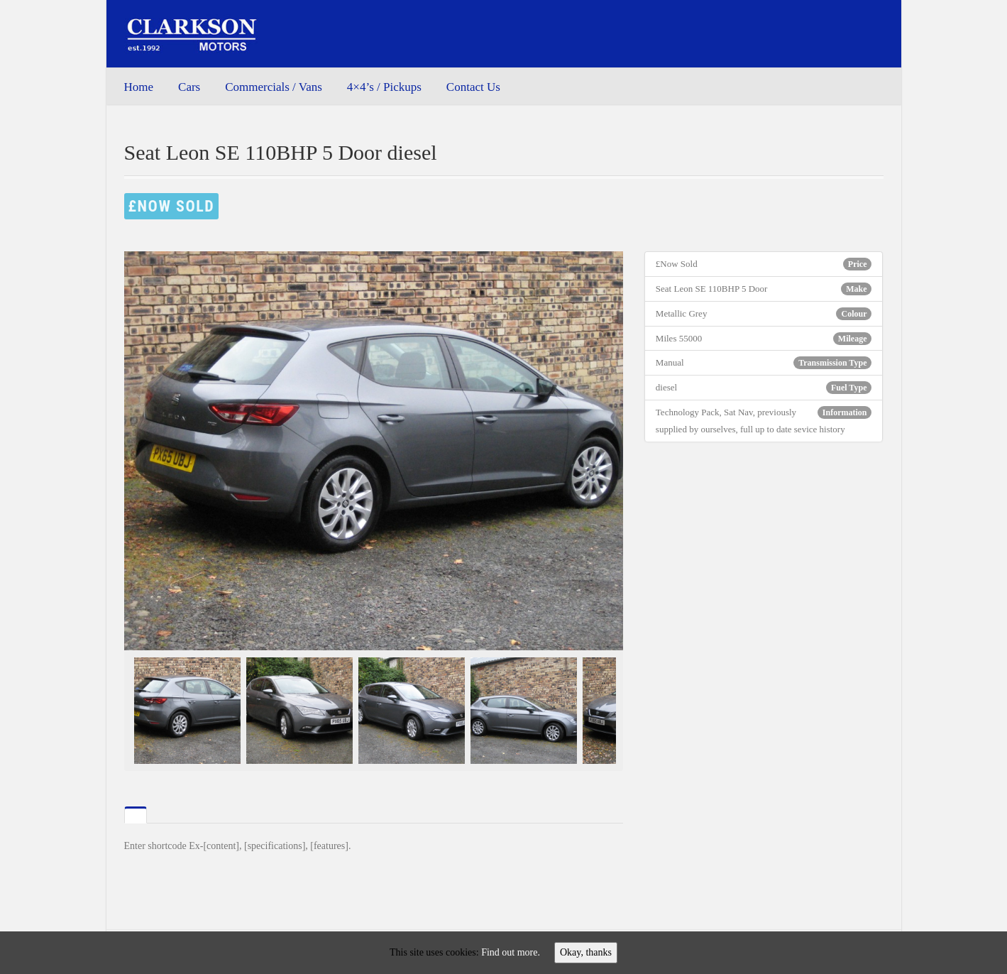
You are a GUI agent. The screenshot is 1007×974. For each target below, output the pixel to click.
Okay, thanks (586, 952)
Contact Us (473, 87)
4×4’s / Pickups (384, 87)
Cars (189, 87)
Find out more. (510, 952)
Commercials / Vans (273, 87)
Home (139, 87)
